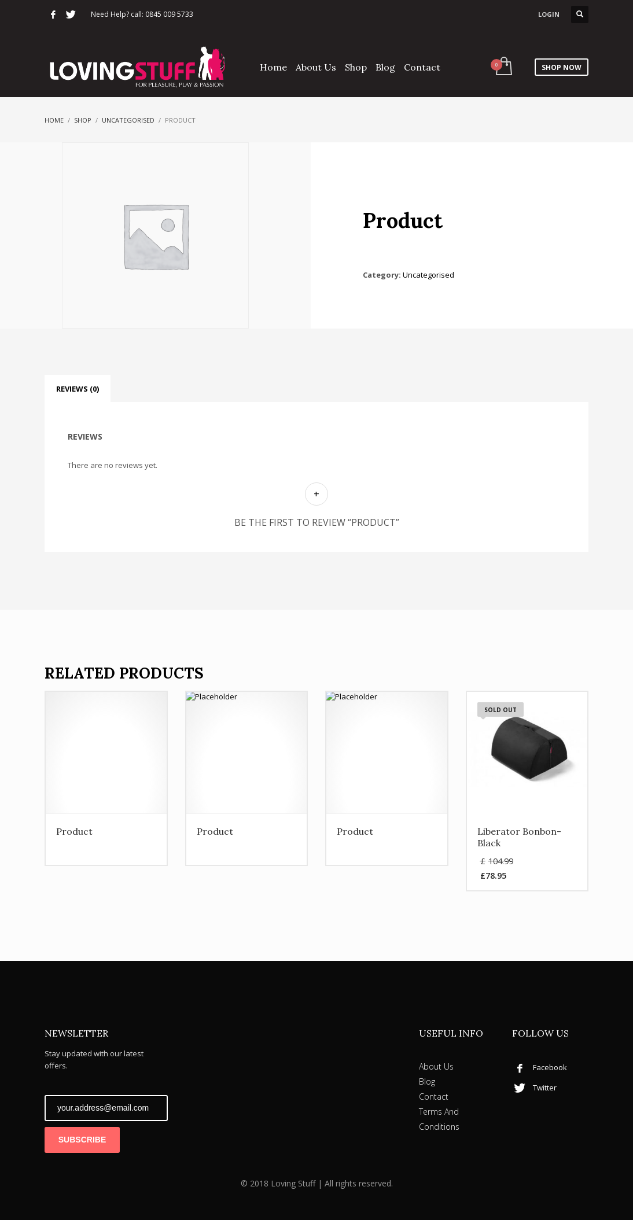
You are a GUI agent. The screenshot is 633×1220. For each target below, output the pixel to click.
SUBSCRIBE (82, 1139)
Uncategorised (128, 120)
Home (54, 120)
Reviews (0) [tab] (77, 389)
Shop (82, 120)
